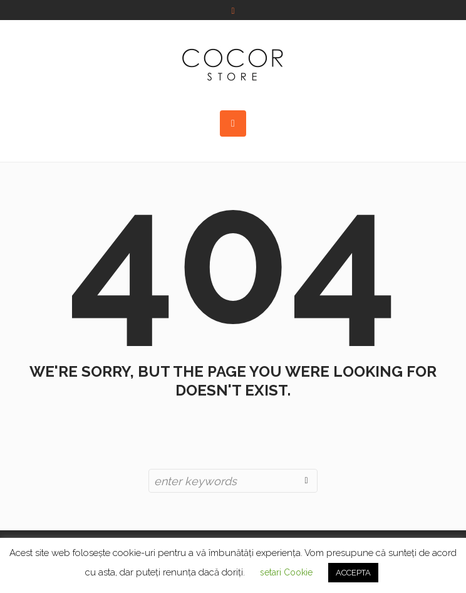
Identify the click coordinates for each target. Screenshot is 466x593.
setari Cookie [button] (286, 572)
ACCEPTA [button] (353, 572)
